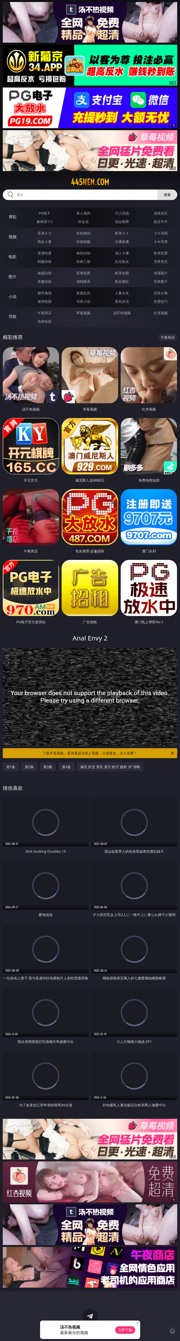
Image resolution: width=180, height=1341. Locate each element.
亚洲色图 (83, 273)
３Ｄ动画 (161, 233)
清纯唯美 (83, 281)
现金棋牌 (122, 221)
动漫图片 (161, 273)
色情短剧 (45, 321)
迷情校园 (45, 301)
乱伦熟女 (122, 261)
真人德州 (83, 213)
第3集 (47, 766)
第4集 (66, 766)
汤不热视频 (122, 312)
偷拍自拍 (83, 253)
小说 (13, 296)
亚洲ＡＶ (45, 233)
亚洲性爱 (45, 253)
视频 (13, 236)
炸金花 (83, 221)
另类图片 (161, 281)
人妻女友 (122, 293)
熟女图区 (122, 281)
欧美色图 (122, 273)
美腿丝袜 (45, 281)
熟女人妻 (45, 241)
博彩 (13, 216)
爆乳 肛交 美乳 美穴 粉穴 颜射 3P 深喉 (110, 766)
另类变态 (161, 261)
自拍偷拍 (83, 233)
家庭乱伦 (83, 293)
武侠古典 (161, 293)
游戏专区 (161, 213)
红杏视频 (161, 312)
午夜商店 (45, 312)
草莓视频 (83, 312)
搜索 (167, 194)
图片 (13, 276)
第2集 (29, 766)
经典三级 (83, 261)
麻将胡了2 (45, 221)
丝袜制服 (83, 241)
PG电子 (45, 213)
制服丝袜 (45, 261)
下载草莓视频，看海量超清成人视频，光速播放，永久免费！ (109, 753)
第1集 (10, 766)
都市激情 (45, 293)
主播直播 (122, 241)
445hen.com (90, 182)
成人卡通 (122, 253)
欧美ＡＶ (122, 233)
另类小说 (83, 301)
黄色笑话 (122, 301)
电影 (13, 256)
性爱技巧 (161, 301)
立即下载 (125, 1330)
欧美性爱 (161, 253)
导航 (13, 316)
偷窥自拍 (45, 273)
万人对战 (122, 213)
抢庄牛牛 (161, 221)
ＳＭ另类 (161, 241)
